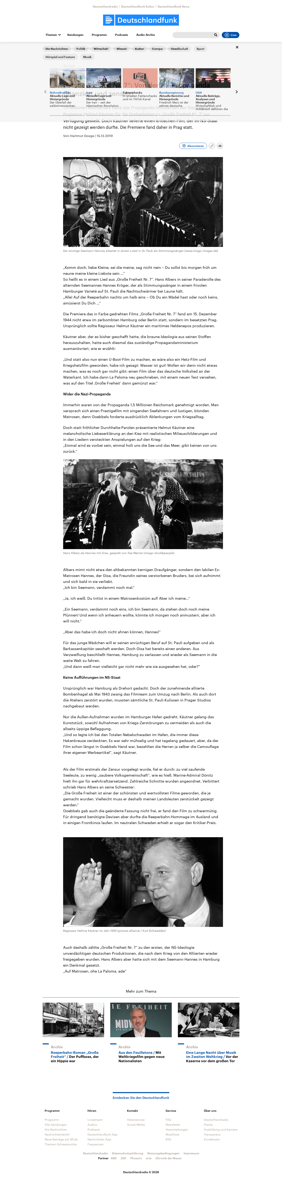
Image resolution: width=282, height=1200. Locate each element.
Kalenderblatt (68, 48)
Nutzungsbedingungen (163, 1153)
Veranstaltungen (177, 1129)
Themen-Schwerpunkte (61, 1144)
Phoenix (136, 1158)
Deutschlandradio (105, 6)
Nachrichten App (99, 1139)
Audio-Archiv (145, 34)
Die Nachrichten (56, 1129)
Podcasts (121, 34)
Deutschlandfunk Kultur (137, 6)
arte (148, 1158)
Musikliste (172, 1134)
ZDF (123, 1158)
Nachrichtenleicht (57, 1134)
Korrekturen (212, 1139)
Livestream (95, 1119)
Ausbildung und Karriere (220, 1129)
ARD (114, 1158)
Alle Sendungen (56, 1124)
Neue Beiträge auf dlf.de (61, 1139)
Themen (51, 34)
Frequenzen (96, 1144)
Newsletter (173, 1124)
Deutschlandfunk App (102, 1134)
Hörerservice (135, 1119)
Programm (99, 34)
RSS (168, 1139)
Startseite (49, 48)
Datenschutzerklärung (127, 1153)
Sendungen (75, 34)
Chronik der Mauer (169, 1158)
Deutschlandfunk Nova (173, 6)
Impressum (191, 1153)
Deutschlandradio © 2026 (141, 1172)
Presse (208, 1124)
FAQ (168, 1119)
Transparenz (212, 1134)
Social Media (136, 1124)
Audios (92, 1124)
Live (231, 35)
